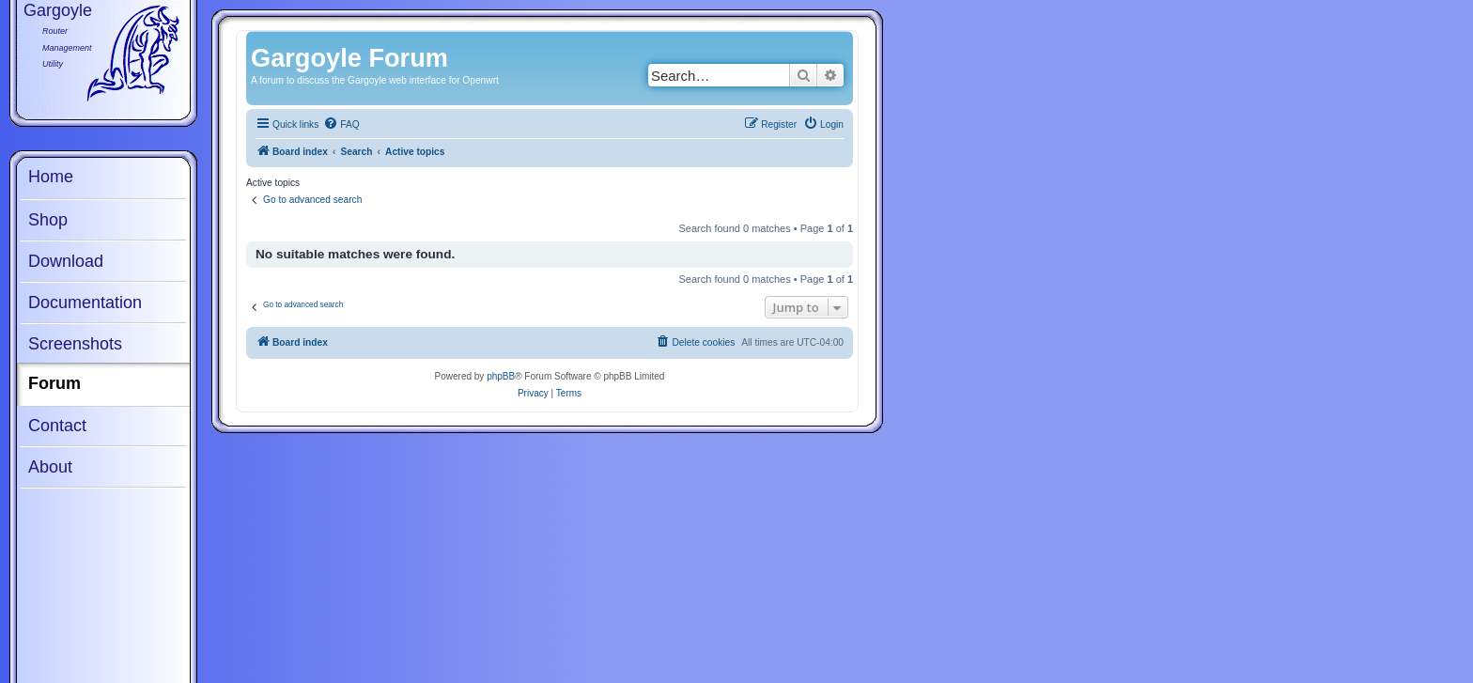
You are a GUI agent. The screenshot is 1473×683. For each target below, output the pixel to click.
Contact (57, 425)
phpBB (501, 376)
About (50, 467)
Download (65, 261)
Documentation (85, 302)
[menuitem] (341, 125)
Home (50, 176)
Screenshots (75, 343)
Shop (48, 219)
